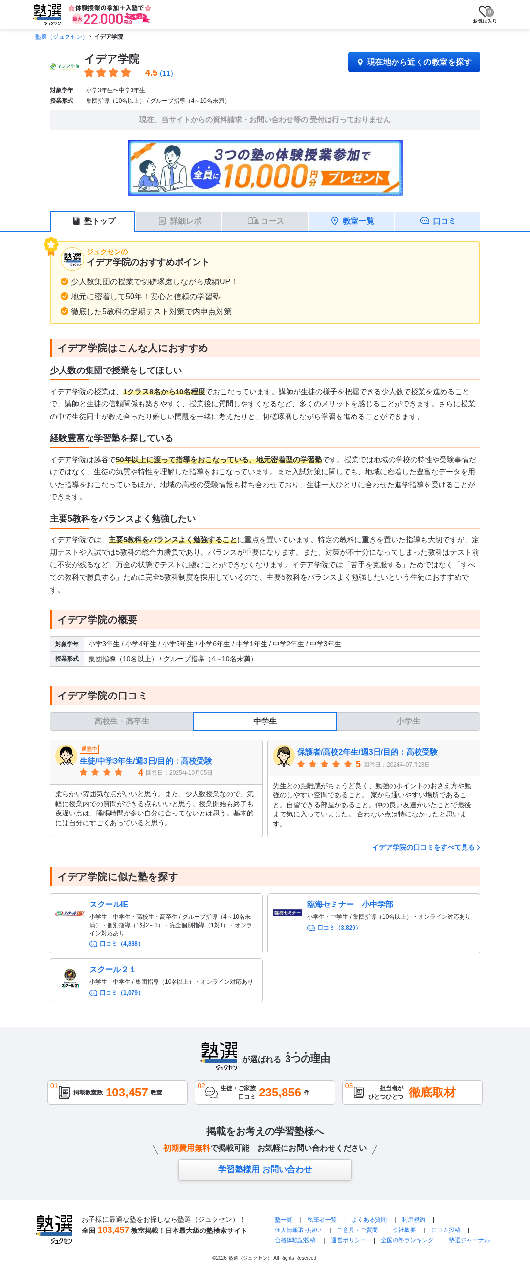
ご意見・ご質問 (357, 1230)
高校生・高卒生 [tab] (121, 721)
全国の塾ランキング (407, 1240)
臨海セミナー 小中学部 (350, 904)
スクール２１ (112, 969)
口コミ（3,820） (339, 927)
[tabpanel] (265, 788)
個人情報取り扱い (298, 1230)
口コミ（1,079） (122, 992)
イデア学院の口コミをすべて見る (423, 847)
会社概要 (404, 1230)
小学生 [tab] (408, 721)
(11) (166, 73)
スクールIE (108, 904)
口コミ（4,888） (122, 943)
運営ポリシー (348, 1240)
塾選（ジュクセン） (61, 36)
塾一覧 (283, 1219)
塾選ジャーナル (469, 1240)
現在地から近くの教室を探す (414, 62)
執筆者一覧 (322, 1219)
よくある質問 (370, 1219)
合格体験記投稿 (295, 1240)
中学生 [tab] (265, 721)
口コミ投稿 (446, 1230)
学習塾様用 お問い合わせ (265, 1169)
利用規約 (413, 1219)
